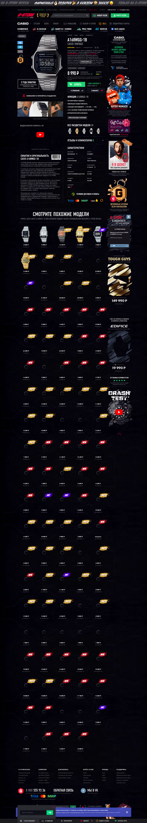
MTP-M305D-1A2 (98, 671)
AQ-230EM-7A (80, 538)
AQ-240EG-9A (44, 591)
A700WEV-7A (98, 724)
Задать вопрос (120, 773)
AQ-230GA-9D (44, 565)
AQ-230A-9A (80, 512)
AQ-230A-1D (26, 485)
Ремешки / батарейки (122, 780)
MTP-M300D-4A (62, 671)
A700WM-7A (62, 751)
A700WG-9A (44, 751)
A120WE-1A (80, 353)
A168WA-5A (80, 379)
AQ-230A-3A (80, 485)
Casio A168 (82, 68)
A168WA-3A (62, 379)
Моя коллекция (87, 780)
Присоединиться (120, 245)
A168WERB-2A (98, 406)
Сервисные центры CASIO (123, 775)
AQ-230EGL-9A (26, 538)
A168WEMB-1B (62, 406)
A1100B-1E (26, 353)
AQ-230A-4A (98, 485)
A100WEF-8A (62, 326)
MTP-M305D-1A (80, 671)
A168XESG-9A (26, 459)
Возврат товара (43, 780)
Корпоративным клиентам (67, 9)
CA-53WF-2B (44, 644)
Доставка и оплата (44, 775)
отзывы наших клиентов (94, 807)
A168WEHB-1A (44, 406)
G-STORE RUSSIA (120, 229)
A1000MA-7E (26, 300)
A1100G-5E (62, 353)
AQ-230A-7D (62, 512)
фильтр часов (100, 15)
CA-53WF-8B (98, 644)
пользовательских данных (77, 812)
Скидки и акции (104, 821)
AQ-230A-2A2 (62, 485)
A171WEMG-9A (98, 459)
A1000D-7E (80, 273)
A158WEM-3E (44, 273)
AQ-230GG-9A (80, 565)
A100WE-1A (98, 300)
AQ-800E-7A (44, 247)
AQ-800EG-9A (80, 247)
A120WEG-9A (98, 353)
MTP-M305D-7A (62, 698)
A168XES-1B (98, 432)
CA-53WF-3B (62, 644)
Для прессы (21, 780)
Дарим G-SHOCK (93, 9)
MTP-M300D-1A (26, 671)
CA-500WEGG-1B (44, 618)
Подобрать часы (121, 782)
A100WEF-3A (44, 326)
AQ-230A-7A (26, 512)
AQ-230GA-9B (26, 565)
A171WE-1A (44, 459)
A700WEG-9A (80, 724)
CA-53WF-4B (80, 644)
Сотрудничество (81, 9)
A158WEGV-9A (26, 273)
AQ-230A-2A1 (44, 485)
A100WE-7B (26, 326)
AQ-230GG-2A (62, 565)
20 (92, 125)
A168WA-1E (44, 379)
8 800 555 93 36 (112, 9)
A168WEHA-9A (26, 406)
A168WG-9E (62, 432)
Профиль (85, 777)
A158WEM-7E (62, 273)
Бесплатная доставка (38, 9)
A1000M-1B (98, 273)
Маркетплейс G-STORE (64, 777)
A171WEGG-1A (80, 459)
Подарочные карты (121, 24)
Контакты (102, 9)
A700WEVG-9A (26, 751)
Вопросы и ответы (51, 9)
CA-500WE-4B (80, 591)
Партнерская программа (65, 775)
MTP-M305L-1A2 (98, 698)
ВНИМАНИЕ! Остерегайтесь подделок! (41, 96)
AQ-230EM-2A (62, 538)
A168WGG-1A (80, 432)
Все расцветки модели (78, 125)
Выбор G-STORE (89, 24)
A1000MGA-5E (62, 300)
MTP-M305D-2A (26, 698)
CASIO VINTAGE (72, 54)
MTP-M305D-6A (44, 698)
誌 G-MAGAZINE (69, 24)
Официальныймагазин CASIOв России (42, 15)
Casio (22, 24)
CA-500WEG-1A (26, 618)
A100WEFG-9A (80, 326)
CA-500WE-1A (62, 591)
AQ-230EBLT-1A (98, 512)
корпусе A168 (92, 54)
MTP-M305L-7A (26, 724)
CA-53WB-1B (80, 618)
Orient (56, 24)
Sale (104, 24)
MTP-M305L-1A (80, 698)
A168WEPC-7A (80, 406)
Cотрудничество (23, 775)
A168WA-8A (98, 379)
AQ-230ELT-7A (44, 538)
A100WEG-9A (98, 326)
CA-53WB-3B (98, 618)
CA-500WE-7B (98, 591)
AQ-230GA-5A (98, 538)
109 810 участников (116, 237)
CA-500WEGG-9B (62, 618)
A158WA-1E (98, 247)
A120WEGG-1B (26, 379)
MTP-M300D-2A (44, 671)
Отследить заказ (124, 9)
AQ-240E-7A (26, 591)
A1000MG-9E (44, 300)
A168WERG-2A (26, 432)
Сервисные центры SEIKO (123, 777)
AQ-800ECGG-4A (62, 247)
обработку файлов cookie (62, 812)
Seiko (46, 24)
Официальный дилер (23, 9)
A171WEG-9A (62, 459)
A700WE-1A (62, 724)
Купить (77, 84)
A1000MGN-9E (80, 300)
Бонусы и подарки (44, 782)
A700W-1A (44, 724)
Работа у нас (21, 777)
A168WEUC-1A (44, 432)
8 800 (35, 790)
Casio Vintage (75, 44)
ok (73, 807)
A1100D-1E (44, 353)
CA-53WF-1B (26, 644)
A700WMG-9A (80, 751)
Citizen (37, 24)
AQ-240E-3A (98, 565)
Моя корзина (87, 775)
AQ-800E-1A (26, 247)
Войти (85, 773)
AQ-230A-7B (44, 512)
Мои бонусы (86, 782)
